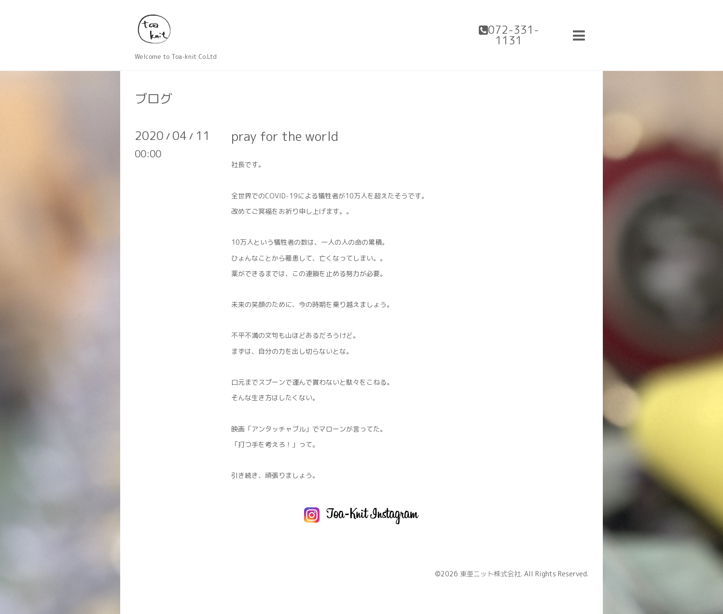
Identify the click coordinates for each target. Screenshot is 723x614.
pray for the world (284, 136)
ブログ (153, 98)
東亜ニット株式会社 (490, 573)
